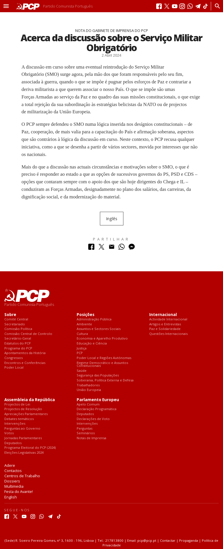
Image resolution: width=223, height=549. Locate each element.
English (10, 497)
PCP (80, 353)
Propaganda (188, 540)
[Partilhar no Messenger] (132, 248)
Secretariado (14, 324)
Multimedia (14, 486)
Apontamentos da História (25, 353)
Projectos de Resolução (23, 409)
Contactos (13, 470)
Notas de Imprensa (91, 438)
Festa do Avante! (18, 491)
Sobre (10, 315)
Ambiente (84, 324)
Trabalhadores (88, 385)
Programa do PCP (18, 348)
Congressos (13, 358)
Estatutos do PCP (17, 343)
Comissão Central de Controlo (28, 334)
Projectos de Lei (17, 404)
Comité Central (16, 319)
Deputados (12, 443)
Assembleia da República (29, 400)
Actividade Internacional (168, 319)
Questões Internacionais (168, 334)
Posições (85, 315)
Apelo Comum (88, 404)
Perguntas (84, 428)
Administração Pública (94, 319)
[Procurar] (216, 6)
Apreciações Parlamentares (26, 414)
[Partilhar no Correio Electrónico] (112, 248)
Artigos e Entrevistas (165, 324)
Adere (9, 465)
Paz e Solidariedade (165, 329)
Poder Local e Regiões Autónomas (104, 358)
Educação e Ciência (92, 343)
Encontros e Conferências (24, 363)
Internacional (163, 315)
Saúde (82, 370)
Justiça (82, 348)
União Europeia (89, 390)
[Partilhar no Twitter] (101, 248)
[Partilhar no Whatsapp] (121, 248)
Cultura (82, 334)
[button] (6, 6)
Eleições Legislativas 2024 (24, 452)
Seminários (86, 433)
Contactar (167, 540)
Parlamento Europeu (98, 400)
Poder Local (14, 367)
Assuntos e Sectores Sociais (99, 329)
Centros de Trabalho (22, 476)
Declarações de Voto (93, 419)
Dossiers (12, 481)
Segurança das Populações (98, 375)
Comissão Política (18, 329)
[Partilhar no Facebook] (91, 248)
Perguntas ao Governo (22, 428)
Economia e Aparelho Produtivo (102, 338)
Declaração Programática (96, 409)
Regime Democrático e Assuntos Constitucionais (102, 364)
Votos (9, 433)
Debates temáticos (19, 419)
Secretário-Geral (17, 338)
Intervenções (14, 423)
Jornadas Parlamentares (23, 438)
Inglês (111, 218)
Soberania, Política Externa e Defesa (105, 380)
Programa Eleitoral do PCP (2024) (30, 447)
